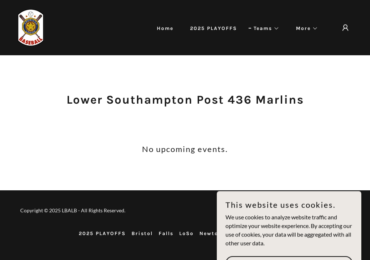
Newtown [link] (213, 233)
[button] (264, 28)
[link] (30, 26)
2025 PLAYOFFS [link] (213, 28)
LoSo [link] (186, 233)
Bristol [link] (142, 233)
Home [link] (165, 28)
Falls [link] (166, 233)
